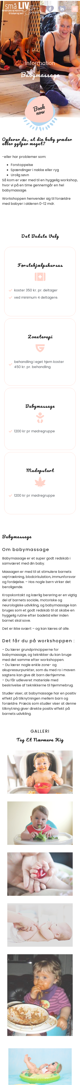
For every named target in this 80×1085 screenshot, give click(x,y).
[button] (74, 9)
